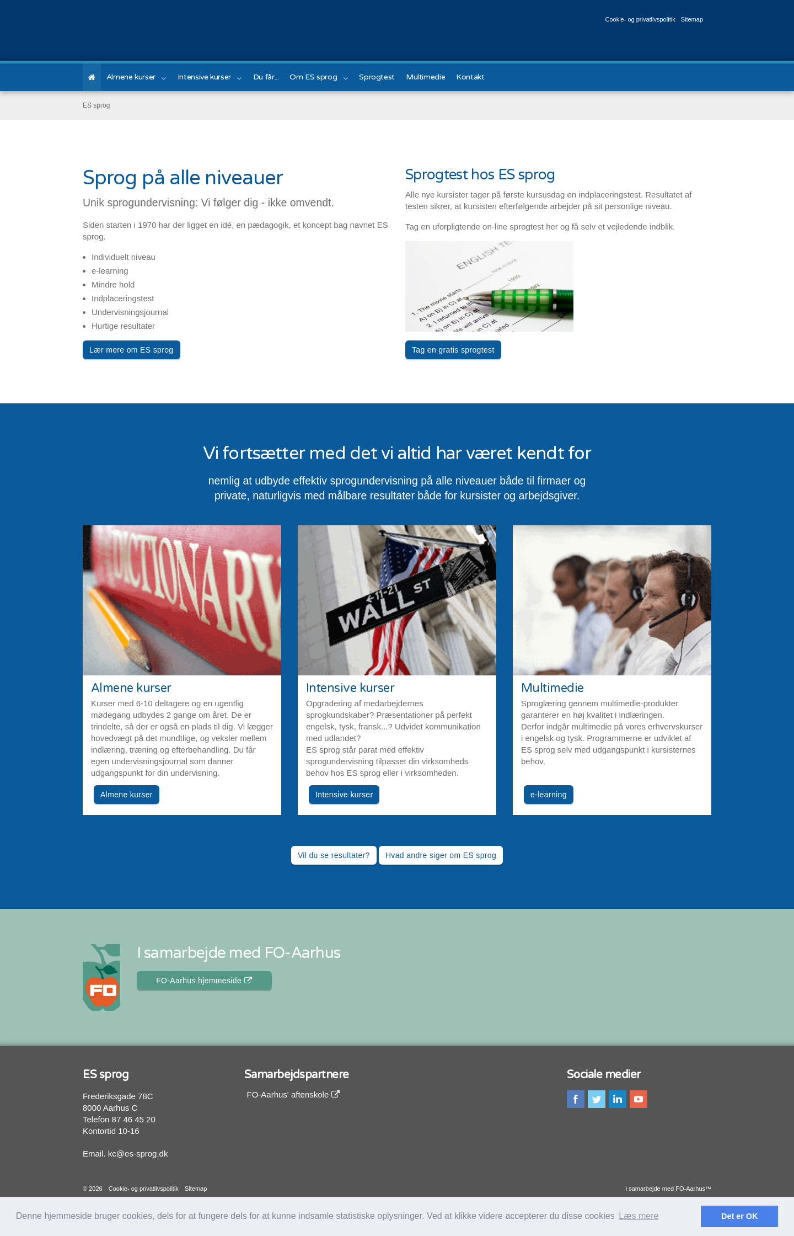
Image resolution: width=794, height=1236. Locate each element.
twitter (596, 1099)
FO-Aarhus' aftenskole (293, 1094)
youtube (638, 1099)
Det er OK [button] (739, 1216)
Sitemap (692, 20)
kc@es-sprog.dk (138, 1153)
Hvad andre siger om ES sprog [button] (440, 855)
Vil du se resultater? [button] (334, 855)
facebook (575, 1099)
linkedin (617, 1099)
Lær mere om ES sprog (131, 349)
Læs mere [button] (638, 1216)
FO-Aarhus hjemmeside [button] (204, 980)
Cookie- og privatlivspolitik (640, 20)
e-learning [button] (548, 794)
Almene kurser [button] (126, 794)
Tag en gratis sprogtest (453, 349)
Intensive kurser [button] (344, 794)
